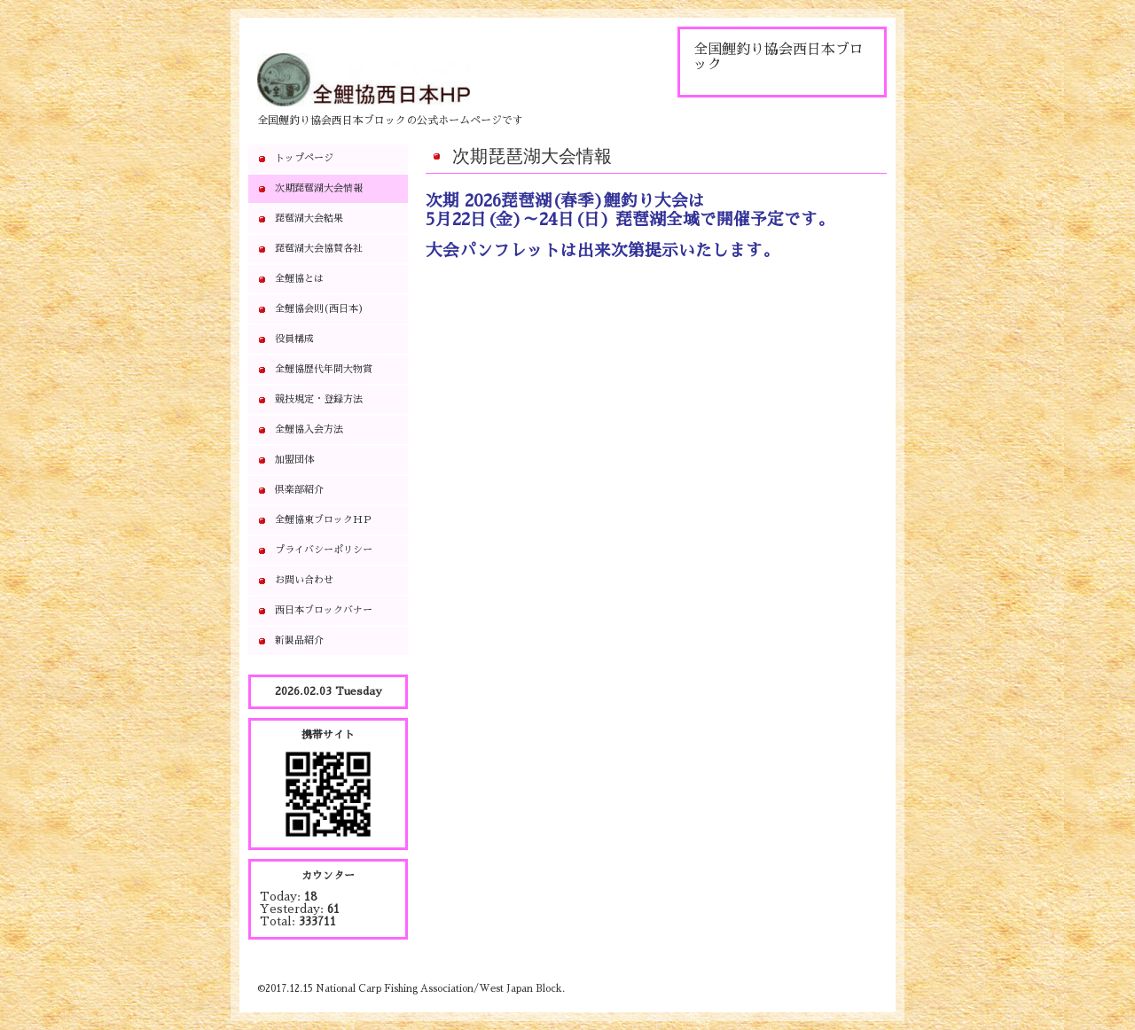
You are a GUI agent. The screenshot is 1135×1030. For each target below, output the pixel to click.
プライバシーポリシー (323, 550)
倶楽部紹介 (299, 490)
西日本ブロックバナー (323, 610)
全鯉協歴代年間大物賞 (323, 369)
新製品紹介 (299, 640)
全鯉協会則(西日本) (319, 309)
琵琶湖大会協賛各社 (319, 249)
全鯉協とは (299, 279)
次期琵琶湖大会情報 (319, 188)
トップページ (304, 158)
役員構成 (294, 339)
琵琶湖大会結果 (309, 218)
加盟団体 (294, 459)
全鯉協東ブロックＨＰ (323, 520)
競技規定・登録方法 (319, 399)
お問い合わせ (304, 580)
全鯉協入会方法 (309, 429)
